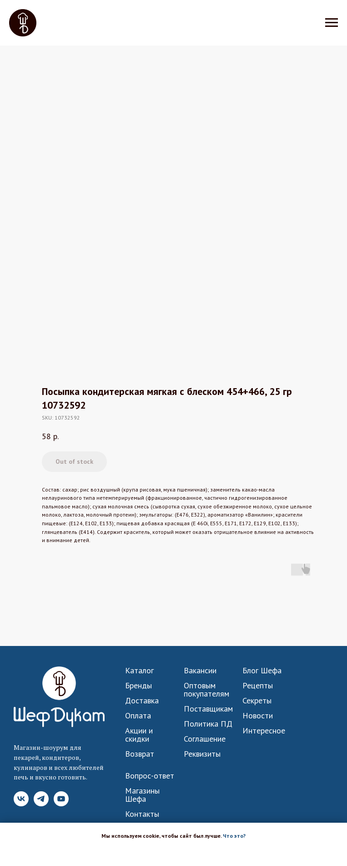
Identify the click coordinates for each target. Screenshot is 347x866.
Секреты (257, 701)
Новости (257, 716)
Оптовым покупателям (206, 690)
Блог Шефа (262, 670)
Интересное (263, 731)
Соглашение (205, 739)
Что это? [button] (234, 835)
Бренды (138, 686)
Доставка (142, 701)
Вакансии (200, 670)
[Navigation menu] (331, 22)
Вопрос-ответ (149, 776)
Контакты (142, 814)
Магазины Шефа (142, 795)
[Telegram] (41, 804)
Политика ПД (208, 724)
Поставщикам (208, 709)
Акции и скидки (139, 735)
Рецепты (257, 686)
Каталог (139, 670)
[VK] (21, 804)
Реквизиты (202, 754)
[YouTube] (61, 804)
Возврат (139, 754)
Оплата (138, 716)
